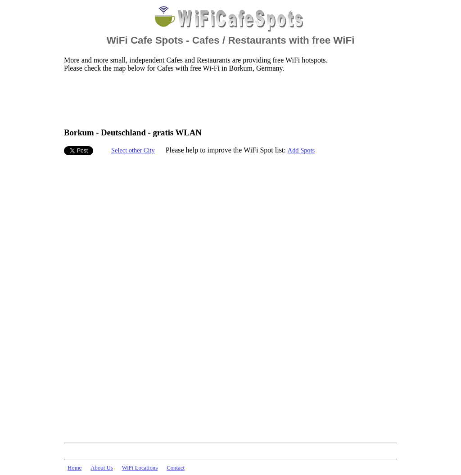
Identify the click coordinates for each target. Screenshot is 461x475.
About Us (101, 468)
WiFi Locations (140, 468)
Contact (176, 468)
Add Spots (301, 150)
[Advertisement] (228, 99)
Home (74, 468)
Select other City (133, 150)
